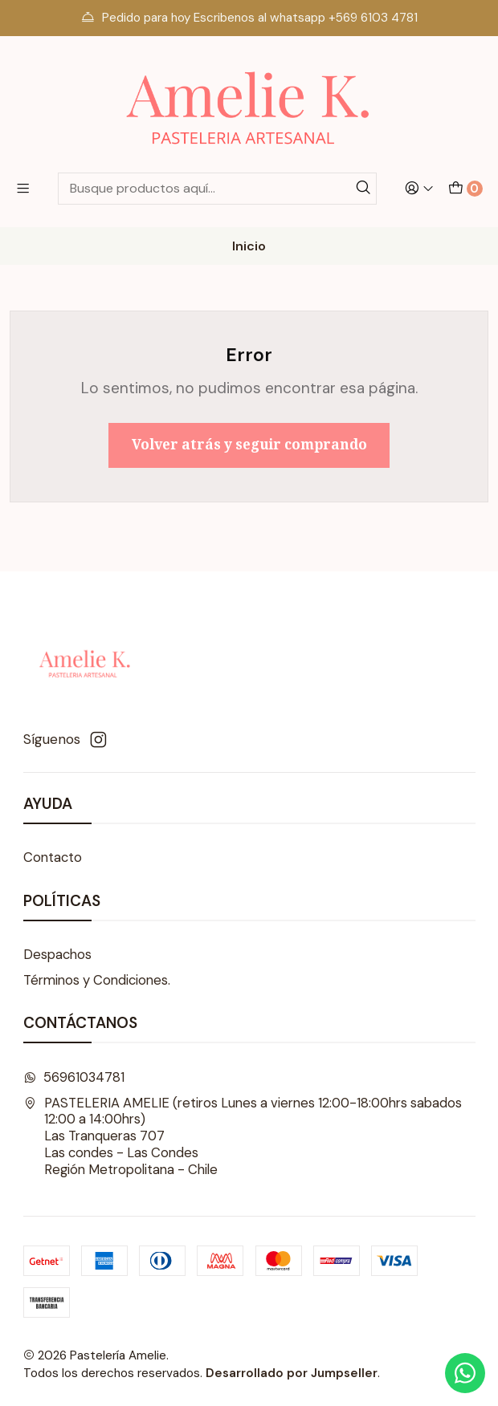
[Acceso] (419, 188)
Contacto (52, 857)
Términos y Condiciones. (96, 980)
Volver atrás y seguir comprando (249, 445)
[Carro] (465, 188)
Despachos (57, 954)
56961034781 (74, 1077)
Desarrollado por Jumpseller (292, 1373)
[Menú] (23, 188)
